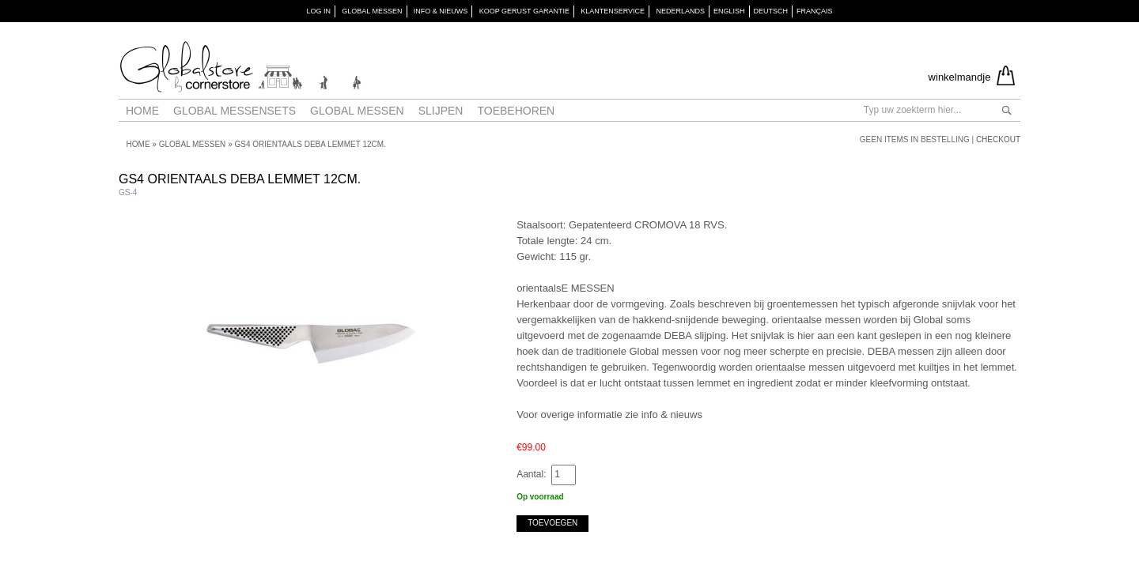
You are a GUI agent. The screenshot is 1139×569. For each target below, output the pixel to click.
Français (815, 11)
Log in (318, 11)
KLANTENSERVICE (613, 11)
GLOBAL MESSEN (372, 11)
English (729, 11)
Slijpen (441, 110)
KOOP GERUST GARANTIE (524, 11)
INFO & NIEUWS (441, 11)
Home (142, 110)
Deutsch (771, 11)
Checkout (998, 139)
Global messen (357, 110)
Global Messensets (234, 110)
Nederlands (680, 11)
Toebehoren (515, 110)
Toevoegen (552, 522)
